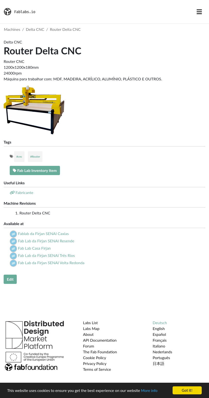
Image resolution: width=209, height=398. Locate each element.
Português (161, 357)
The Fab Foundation (100, 351)
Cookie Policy (94, 357)
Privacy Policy (95, 363)
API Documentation (100, 340)
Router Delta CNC (65, 29)
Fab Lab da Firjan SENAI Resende (46, 240)
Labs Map (91, 328)
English (159, 328)
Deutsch (160, 322)
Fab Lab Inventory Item (35, 170)
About (88, 334)
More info (149, 390)
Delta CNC (35, 29)
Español (159, 334)
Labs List (90, 322)
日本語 (158, 363)
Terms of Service (97, 369)
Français (160, 340)
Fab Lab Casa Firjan (34, 248)
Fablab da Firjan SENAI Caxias (43, 233)
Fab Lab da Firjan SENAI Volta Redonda (51, 262)
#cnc (19, 156)
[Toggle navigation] (199, 11)
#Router (35, 156)
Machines (12, 29)
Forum (88, 346)
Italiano (159, 346)
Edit (10, 279)
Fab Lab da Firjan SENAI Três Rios (46, 255)
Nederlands (162, 351)
